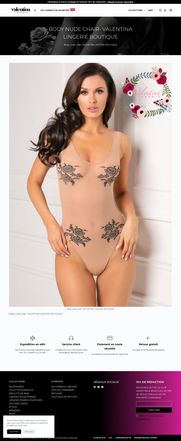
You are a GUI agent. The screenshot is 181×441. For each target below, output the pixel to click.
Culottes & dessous (21, 390)
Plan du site (99, 438)
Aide (152, 10)
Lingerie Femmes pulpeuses (25, 400)
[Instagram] (102, 387)
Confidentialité (123, 438)
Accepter (14, 432)
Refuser (29, 432)
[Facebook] (95, 387)
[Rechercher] (160, 10)
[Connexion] (165, 10)
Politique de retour (64, 397)
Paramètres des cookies (145, 438)
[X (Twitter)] (98, 387)
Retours (56, 393)
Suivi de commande (62, 390)
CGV (110, 438)
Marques (14, 410)
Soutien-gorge (18, 403)
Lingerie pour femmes (22, 397)
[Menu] (35, 10)
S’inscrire (154, 410)
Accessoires (16, 386)
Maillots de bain (19, 393)
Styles (13, 407)
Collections (137, 10)
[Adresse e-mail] (154, 403)
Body (12, 414)
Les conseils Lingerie (64, 386)
